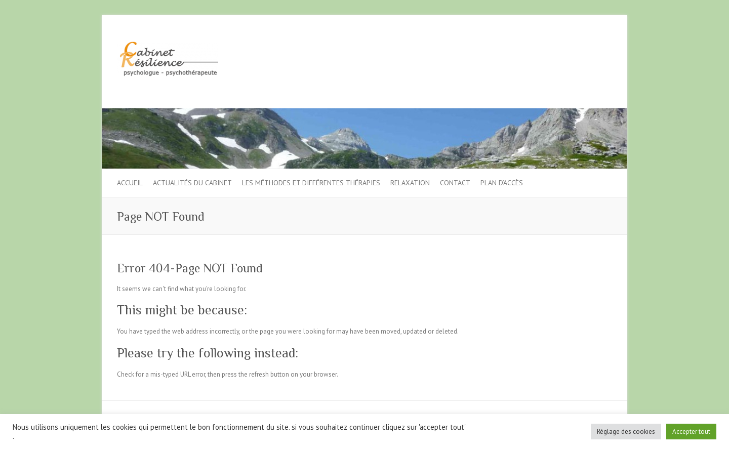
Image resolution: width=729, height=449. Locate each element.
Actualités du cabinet (192, 182)
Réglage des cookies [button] (626, 431)
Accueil (130, 182)
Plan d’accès (501, 182)
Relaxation (410, 182)
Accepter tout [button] (691, 431)
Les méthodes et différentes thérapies (311, 182)
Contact (455, 182)
